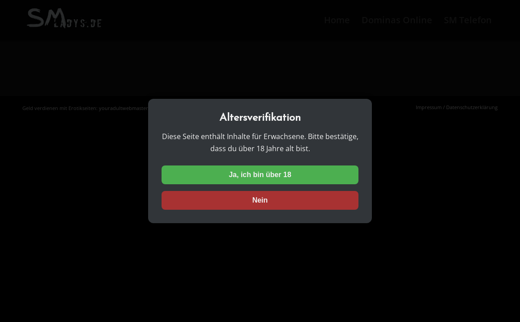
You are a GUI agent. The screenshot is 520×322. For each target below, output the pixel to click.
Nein (260, 200)
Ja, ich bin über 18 (260, 174)
